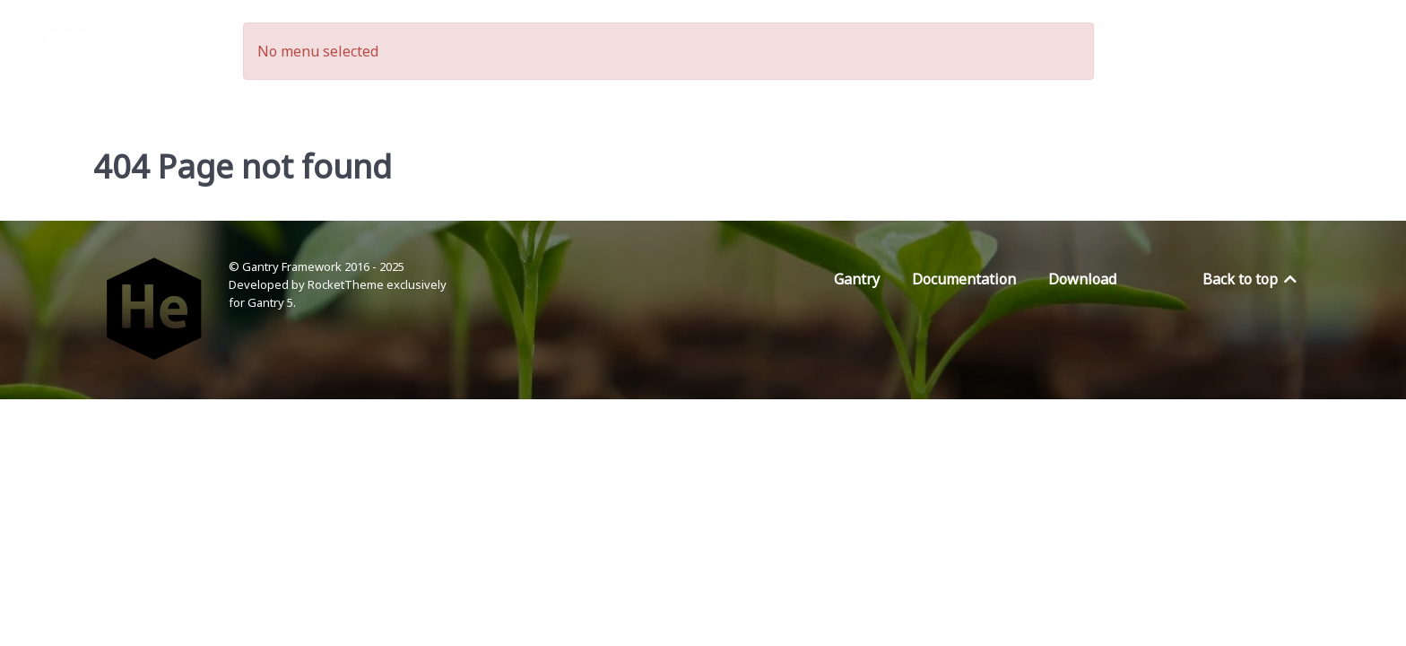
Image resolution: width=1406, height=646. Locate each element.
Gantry (857, 279)
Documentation (964, 279)
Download (1082, 279)
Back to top (1250, 279)
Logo (63, 42)
